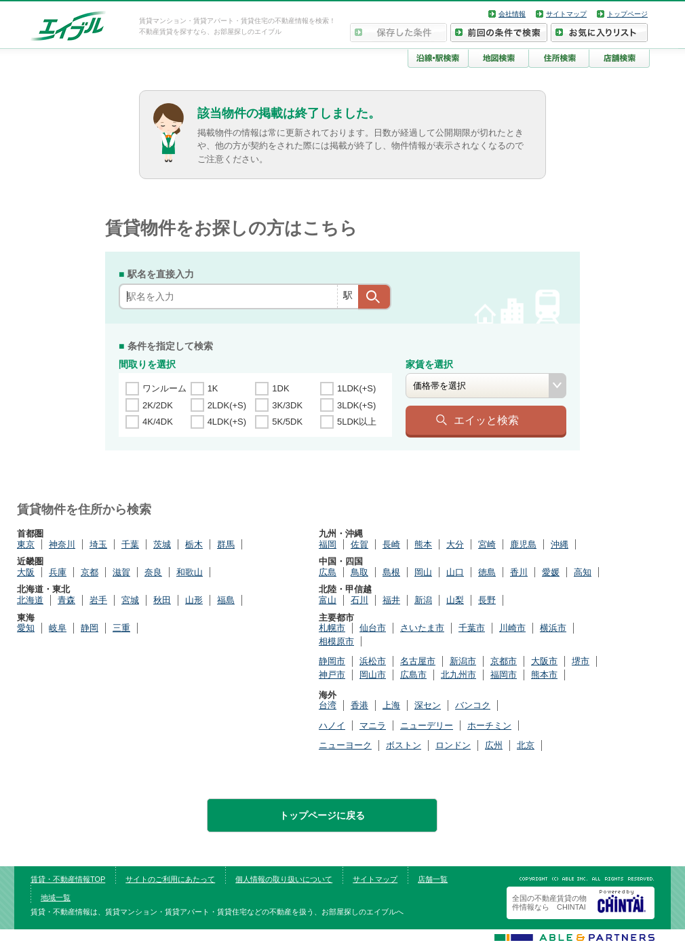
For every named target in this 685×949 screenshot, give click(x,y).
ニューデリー (426, 725)
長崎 (391, 544)
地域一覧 (56, 897)
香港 (359, 705)
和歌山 (189, 572)
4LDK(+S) (227, 422)
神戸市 (332, 675)
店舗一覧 (433, 879)
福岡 (327, 544)
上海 (391, 705)
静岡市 (332, 661)
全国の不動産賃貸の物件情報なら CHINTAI (549, 902)
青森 (66, 600)
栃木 (194, 544)
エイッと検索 (486, 420)
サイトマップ (566, 14)
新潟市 (463, 661)
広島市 (413, 675)
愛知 (26, 628)
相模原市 (336, 641)
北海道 (30, 600)
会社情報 (512, 14)
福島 (226, 600)
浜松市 (372, 661)
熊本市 (544, 675)
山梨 (455, 600)
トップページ (627, 14)
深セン (427, 705)
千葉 (130, 544)
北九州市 (458, 675)
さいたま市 (422, 628)
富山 (327, 600)
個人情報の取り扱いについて (283, 879)
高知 (582, 572)
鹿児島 (523, 544)
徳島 (487, 572)
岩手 (98, 600)
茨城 (162, 544)
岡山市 (372, 675)
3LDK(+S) (356, 405)
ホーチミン (489, 725)
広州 (494, 745)
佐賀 (359, 544)
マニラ (372, 725)
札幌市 (332, 628)
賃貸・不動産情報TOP (68, 879)
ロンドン (453, 745)
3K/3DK (287, 405)
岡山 (423, 572)
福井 (391, 600)
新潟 (423, 600)
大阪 (26, 572)
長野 (487, 600)
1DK (280, 388)
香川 (519, 572)
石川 (359, 600)
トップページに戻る (322, 815)
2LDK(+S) (227, 405)
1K (213, 388)
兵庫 (57, 572)
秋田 (162, 600)
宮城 (130, 600)
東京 (26, 544)
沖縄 (559, 544)
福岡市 (503, 675)
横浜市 (553, 628)
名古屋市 (417, 661)
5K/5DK (287, 422)
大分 (455, 544)
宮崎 (487, 544)
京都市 (503, 661)
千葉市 (471, 628)
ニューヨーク (345, 745)
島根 (391, 572)
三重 (121, 628)
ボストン (403, 745)
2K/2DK (157, 405)
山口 (455, 572)
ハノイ (332, 725)
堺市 (580, 661)
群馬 (226, 544)
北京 (525, 745)
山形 (194, 600)
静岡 (89, 628)
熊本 (423, 544)
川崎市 (512, 628)
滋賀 (121, 572)
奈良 (153, 572)
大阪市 (544, 661)
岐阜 (57, 628)
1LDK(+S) (356, 388)
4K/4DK (157, 422)
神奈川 (62, 544)
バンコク (472, 705)
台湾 (327, 705)
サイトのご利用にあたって (170, 879)
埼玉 (98, 544)
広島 (327, 572)
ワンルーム (164, 388)
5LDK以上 (357, 422)
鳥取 (359, 572)
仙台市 (372, 628)
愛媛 (551, 572)
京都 (89, 572)
